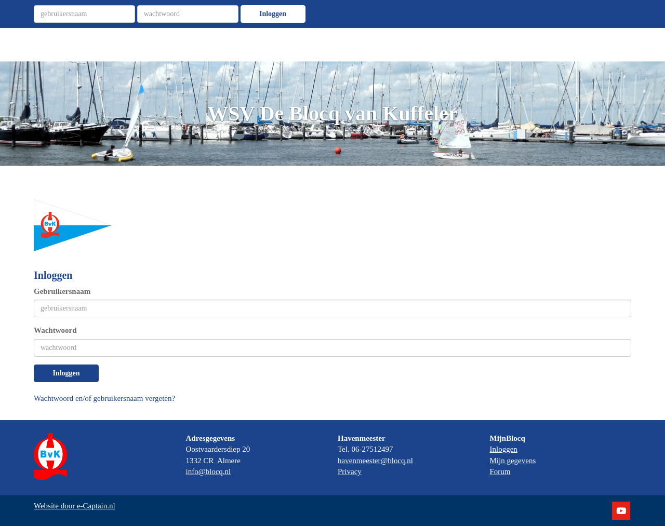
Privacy (350, 471)
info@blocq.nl (208, 471)
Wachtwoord (55, 330)
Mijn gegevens (513, 460)
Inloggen (272, 14)
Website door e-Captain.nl (74, 506)
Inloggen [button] (65, 373)
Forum (500, 471)
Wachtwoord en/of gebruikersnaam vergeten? (104, 398)
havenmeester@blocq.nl (375, 460)
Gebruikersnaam (62, 291)
